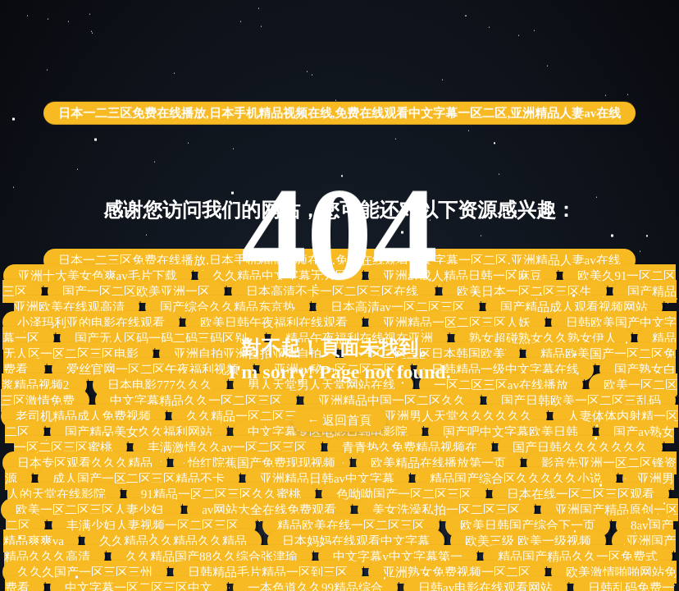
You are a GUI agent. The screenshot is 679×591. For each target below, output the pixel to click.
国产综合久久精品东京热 (227, 307)
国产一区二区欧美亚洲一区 (136, 291)
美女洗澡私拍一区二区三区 (446, 509)
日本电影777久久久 (159, 385)
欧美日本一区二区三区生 (524, 291)
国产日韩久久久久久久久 (580, 447)
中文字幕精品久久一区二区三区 (196, 400)
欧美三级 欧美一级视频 (528, 540)
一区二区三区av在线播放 (501, 385)
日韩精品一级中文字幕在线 (505, 369)
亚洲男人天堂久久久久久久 (458, 416)
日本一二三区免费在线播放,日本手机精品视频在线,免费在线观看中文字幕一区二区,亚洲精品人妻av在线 (339, 105)
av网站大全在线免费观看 (269, 509)
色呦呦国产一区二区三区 (404, 494)
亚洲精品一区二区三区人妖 (457, 322)
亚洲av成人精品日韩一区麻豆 (462, 275)
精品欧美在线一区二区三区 (351, 525)
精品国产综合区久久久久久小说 (516, 478)
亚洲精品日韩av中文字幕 (327, 478)
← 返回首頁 (340, 420)
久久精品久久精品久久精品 (173, 540)
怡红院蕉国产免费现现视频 (261, 463)
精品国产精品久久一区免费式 (578, 556)
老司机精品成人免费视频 (83, 416)
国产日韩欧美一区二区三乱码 (581, 400)
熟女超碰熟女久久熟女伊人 (543, 338)
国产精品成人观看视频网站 (574, 307)
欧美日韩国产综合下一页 (527, 525)
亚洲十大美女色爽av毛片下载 (97, 275)
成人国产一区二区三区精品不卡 (138, 478)
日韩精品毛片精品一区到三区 (268, 572)
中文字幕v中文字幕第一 (398, 556)
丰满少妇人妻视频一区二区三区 (154, 525)
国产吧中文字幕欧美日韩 (510, 431)
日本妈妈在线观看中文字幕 (356, 540)
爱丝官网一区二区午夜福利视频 (152, 369)
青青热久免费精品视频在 (409, 447)
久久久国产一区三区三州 (85, 572)
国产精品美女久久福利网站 (138, 431)
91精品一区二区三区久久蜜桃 (221, 494)
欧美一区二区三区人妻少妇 (91, 509)
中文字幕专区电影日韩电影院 (328, 431)
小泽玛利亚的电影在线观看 (91, 322)
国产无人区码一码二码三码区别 (162, 338)
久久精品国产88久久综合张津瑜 (211, 556)
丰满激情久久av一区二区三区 (227, 447)
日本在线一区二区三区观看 (580, 494)
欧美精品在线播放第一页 (438, 463)
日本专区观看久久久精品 (85, 463)
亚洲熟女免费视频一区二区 (457, 572)
